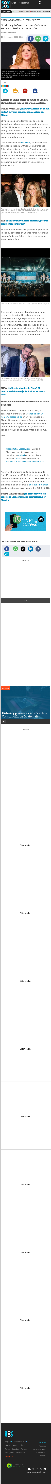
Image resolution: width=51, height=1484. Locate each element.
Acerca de (42, 1446)
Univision (25, 142)
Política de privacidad (39, 1449)
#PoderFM (10, 462)
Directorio (43, 1456)
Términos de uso (40, 1452)
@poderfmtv (11, 449)
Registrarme (23, 3)
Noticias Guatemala (12, 20)
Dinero (22, 1445)
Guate (15, 1445)
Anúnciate (42, 1443)
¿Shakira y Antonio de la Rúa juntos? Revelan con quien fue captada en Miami (25, 112)
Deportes (15, 1449)
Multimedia (20, 1453)
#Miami (21, 455)
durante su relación (38, 485)
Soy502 (8, 1441)
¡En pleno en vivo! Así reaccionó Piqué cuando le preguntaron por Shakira (23, 497)
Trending (24, 1449)
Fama (29, 20)
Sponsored (9, 1456)
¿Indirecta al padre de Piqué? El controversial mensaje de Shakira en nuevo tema (23, 391)
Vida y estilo (9, 1453)
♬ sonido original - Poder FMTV (30, 462)
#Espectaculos (23, 449)
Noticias (8, 1445)
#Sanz (17, 459)
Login (13, 3)
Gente (36, 20)
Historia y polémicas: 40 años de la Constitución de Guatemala (24, 715)
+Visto (25, 600)
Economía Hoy (20, 1441)
